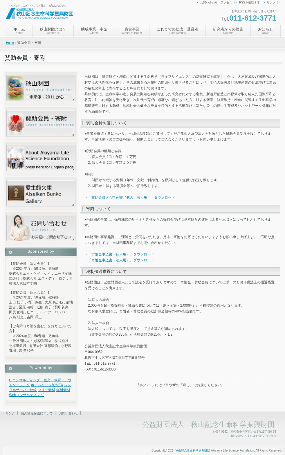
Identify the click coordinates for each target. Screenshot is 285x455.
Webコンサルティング (26, 395)
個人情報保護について (37, 413)
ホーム (19, 31)
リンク (271, 2)
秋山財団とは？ (53, 31)
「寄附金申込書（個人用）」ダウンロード (121, 254)
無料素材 (63, 390)
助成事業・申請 (94, 31)
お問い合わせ (68, 413)
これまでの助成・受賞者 (177, 31)
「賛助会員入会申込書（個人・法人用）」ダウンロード (131, 197)
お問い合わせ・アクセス (216, 2)
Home (10, 42)
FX (61, 385)
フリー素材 (46, 390)
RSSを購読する (249, 2)
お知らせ (265, 31)
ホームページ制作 (45, 385)
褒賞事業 (132, 31)
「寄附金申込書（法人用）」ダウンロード (121, 260)
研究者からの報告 (228, 31)
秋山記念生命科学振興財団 (192, 450)
